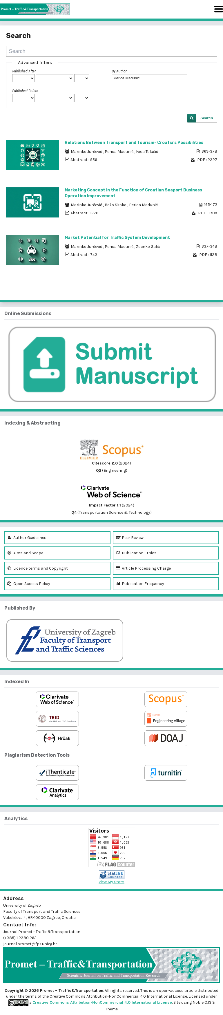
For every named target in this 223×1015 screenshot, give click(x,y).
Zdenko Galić (148, 246)
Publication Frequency (140, 583)
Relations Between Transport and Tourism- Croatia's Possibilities (134, 142)
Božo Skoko (116, 204)
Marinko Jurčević (87, 151)
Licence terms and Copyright (37, 568)
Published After (24, 71)
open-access (171, 990)
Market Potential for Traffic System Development (117, 237)
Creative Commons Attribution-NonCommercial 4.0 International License (102, 1002)
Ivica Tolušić (147, 151)
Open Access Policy (28, 583)
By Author (119, 71)
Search (206, 118)
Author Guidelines (26, 537)
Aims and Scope (25, 553)
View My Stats (111, 881)
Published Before (25, 91)
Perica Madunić (119, 151)
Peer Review (130, 537)
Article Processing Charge (143, 568)
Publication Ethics (136, 553)
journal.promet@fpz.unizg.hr (30, 943)
